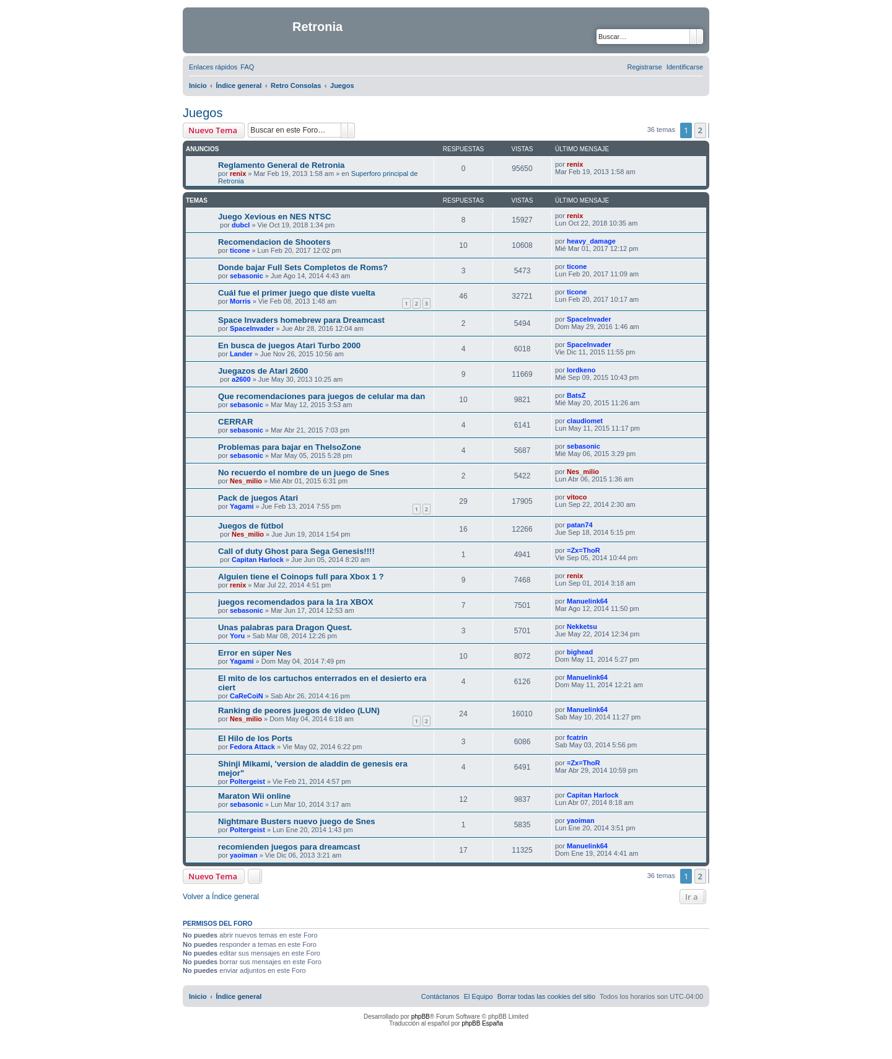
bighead (580, 652)
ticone (240, 250)
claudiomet (585, 420)
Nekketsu (582, 626)
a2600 (241, 379)
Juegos (203, 113)
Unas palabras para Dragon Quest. (285, 627)
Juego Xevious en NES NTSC (274, 216)
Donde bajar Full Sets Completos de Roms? (303, 267)
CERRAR (235, 421)
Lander (241, 354)
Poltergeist (247, 781)
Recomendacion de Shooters (274, 242)
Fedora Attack (252, 746)
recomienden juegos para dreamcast (289, 846)
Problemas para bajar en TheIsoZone (289, 447)
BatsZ (576, 395)
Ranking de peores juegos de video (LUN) (299, 710)
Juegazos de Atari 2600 (263, 371)
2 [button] (700, 130)
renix (238, 173)
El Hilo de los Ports (255, 738)
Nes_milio (246, 481)
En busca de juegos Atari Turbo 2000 (289, 345)
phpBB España (482, 1023)
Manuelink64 (587, 601)
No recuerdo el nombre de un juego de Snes (303, 472)
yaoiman (581, 820)
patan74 (580, 525)
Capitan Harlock (258, 559)
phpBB (420, 1016)
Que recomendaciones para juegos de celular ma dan (321, 396)
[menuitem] (247, 66)
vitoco (577, 497)
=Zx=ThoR (583, 550)
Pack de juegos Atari (258, 498)
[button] (708, 130)
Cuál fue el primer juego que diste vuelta (296, 292)
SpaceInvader (252, 328)
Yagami (242, 506)
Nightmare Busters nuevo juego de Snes (296, 821)
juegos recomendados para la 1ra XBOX (296, 602)
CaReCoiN (246, 696)
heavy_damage (591, 241)
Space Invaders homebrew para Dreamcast (301, 320)
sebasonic (246, 275)
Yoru (237, 635)
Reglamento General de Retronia (281, 165)
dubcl (241, 225)
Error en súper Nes (255, 652)
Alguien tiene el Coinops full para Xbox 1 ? (300, 576)
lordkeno (581, 370)
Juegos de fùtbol (251, 525)
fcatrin (577, 737)
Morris (240, 301)
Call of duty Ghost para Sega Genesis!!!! (296, 551)
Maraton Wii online (254, 796)
